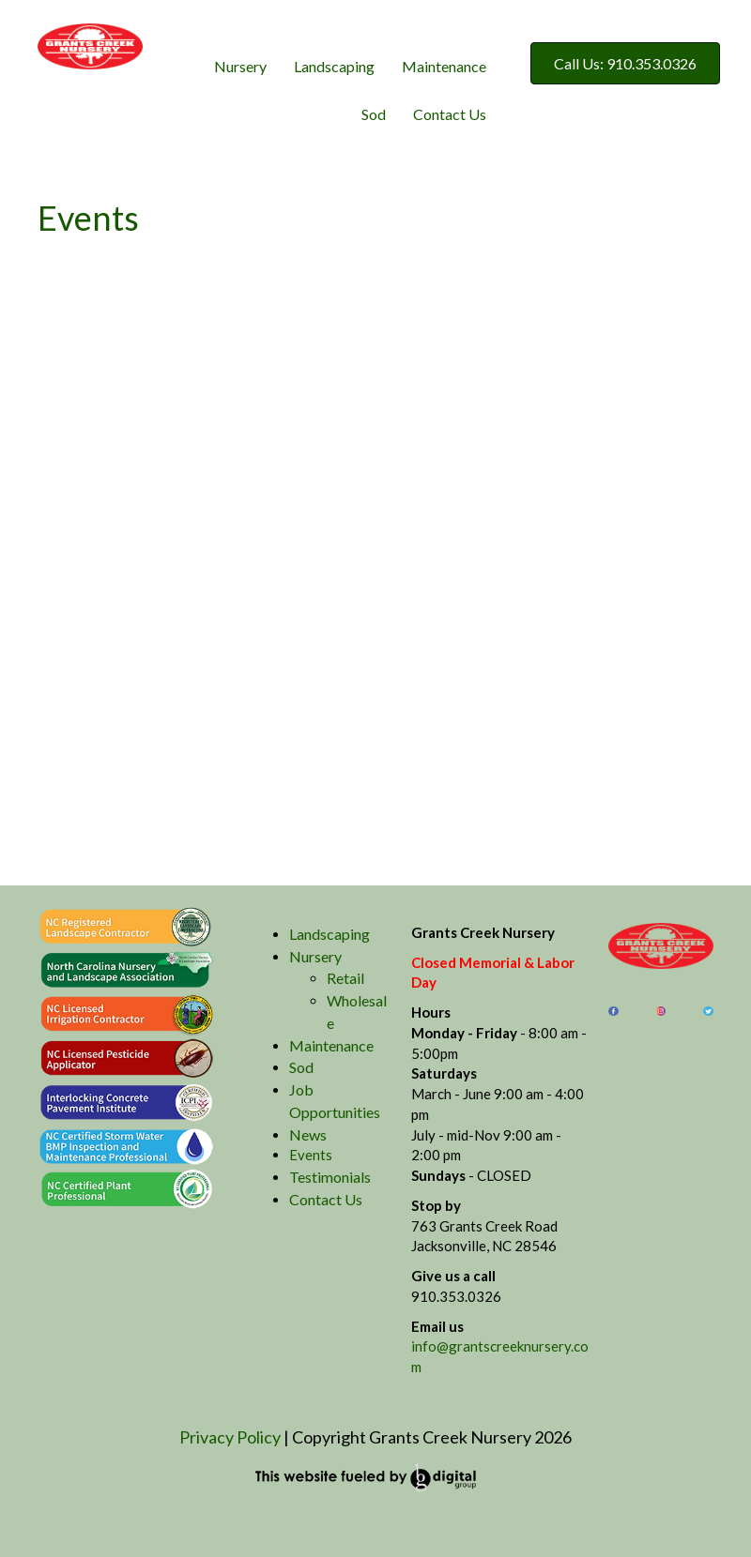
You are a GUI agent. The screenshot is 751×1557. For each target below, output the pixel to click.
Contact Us (449, 114)
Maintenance (444, 66)
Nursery (240, 66)
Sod (373, 114)
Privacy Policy (230, 1437)
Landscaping (334, 66)
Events (310, 1154)
